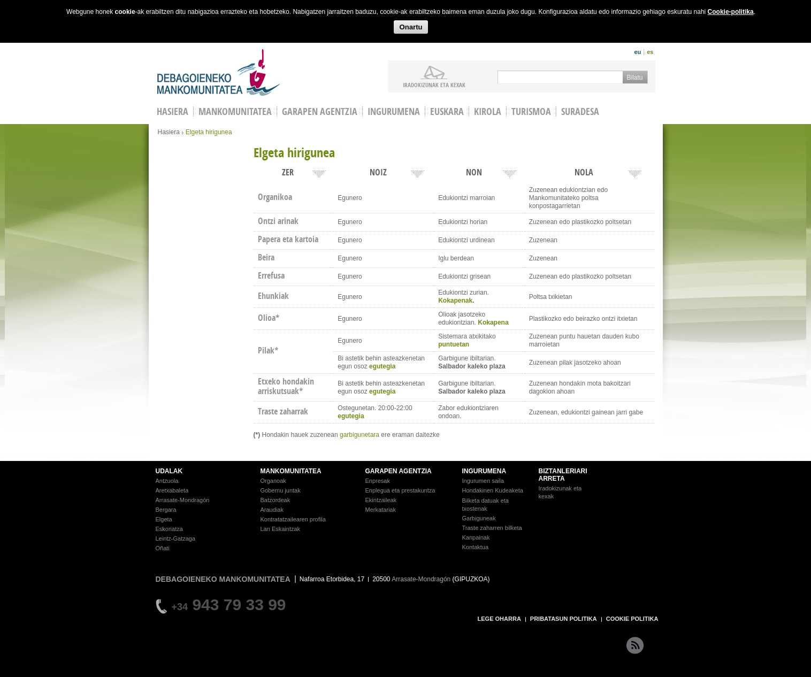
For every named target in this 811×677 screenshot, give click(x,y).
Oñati (163, 548)
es (650, 52)
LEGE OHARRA (499, 619)
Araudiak (272, 509)
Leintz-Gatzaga (176, 538)
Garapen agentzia (319, 111)
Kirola (487, 111)
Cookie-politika (731, 12)
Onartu (410, 27)
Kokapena (493, 322)
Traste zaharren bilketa (492, 528)
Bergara (166, 509)
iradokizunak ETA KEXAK (434, 84)
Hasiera (169, 132)
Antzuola (167, 481)
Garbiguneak (479, 518)
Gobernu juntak (281, 490)
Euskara (447, 111)
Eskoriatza (169, 529)
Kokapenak (455, 300)
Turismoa (531, 111)
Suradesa (580, 111)
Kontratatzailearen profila (293, 519)
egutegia (382, 366)
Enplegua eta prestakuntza (400, 490)
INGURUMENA (484, 471)
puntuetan (453, 344)
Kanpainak (476, 537)
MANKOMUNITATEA (291, 471)
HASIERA (172, 111)
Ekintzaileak (381, 500)
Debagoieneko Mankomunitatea (218, 72)
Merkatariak (380, 509)
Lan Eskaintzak (281, 529)
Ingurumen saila (483, 481)
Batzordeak (275, 500)
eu (637, 52)
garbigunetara (359, 434)
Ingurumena (394, 111)
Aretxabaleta (172, 490)
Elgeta (164, 519)
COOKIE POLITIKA (632, 619)
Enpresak (377, 481)
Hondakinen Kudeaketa (492, 490)
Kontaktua (475, 547)
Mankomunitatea (235, 111)
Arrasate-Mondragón (183, 500)
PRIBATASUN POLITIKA (563, 619)
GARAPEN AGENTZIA (398, 471)
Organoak (273, 481)
